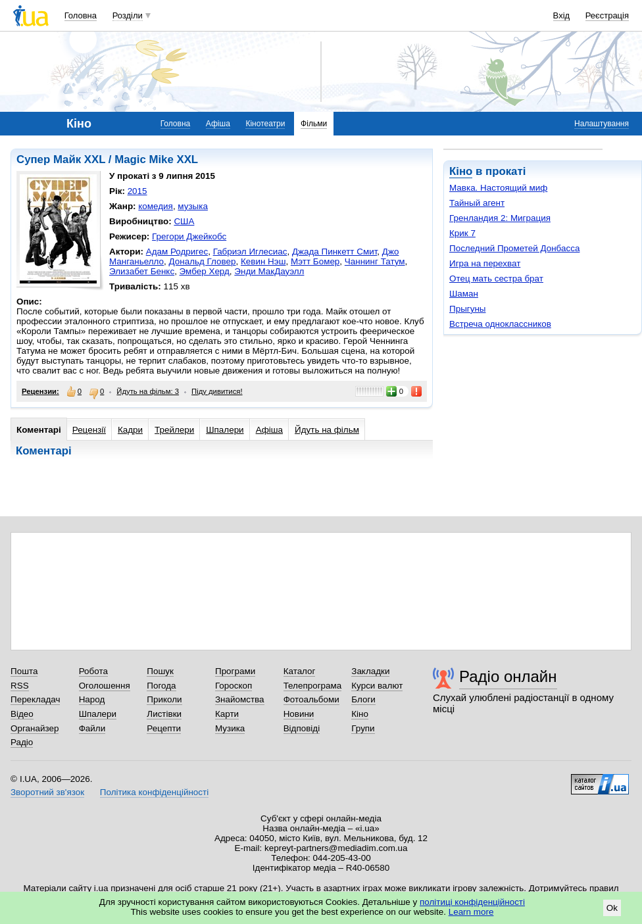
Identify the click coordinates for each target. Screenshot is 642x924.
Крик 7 (462, 233)
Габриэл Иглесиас (250, 251)
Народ (92, 699)
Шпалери (224, 430)
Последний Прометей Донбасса (514, 248)
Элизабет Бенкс (141, 271)
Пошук (160, 671)
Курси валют (377, 686)
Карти (227, 714)
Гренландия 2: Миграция (500, 218)
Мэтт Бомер (315, 261)
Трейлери (174, 430)
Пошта (24, 671)
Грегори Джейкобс (189, 236)
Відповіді (302, 728)
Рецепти (164, 728)
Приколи (164, 699)
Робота (93, 671)
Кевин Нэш (263, 261)
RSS (20, 686)
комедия (155, 206)
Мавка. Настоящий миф (498, 188)
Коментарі (38, 430)
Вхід (561, 15)
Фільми (314, 123)
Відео (22, 714)
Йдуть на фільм (327, 430)
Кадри (130, 430)
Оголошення (104, 686)
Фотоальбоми (311, 699)
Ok (612, 908)
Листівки (164, 714)
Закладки (370, 671)
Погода (161, 686)
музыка (193, 206)
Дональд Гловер (202, 261)
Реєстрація (607, 15)
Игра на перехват (484, 263)
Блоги (363, 699)
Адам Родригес (177, 251)
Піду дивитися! (217, 391)
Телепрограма (313, 686)
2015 (137, 191)
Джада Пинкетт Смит (334, 251)
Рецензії (89, 430)
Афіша (218, 123)
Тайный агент (477, 203)
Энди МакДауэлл (269, 271)
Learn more (471, 912)
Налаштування (601, 123)
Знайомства (239, 699)
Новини (299, 714)
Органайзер (35, 728)
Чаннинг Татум (375, 261)
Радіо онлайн (508, 676)
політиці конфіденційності (472, 902)
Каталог (300, 671)
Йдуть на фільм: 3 (147, 391)
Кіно (460, 171)
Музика (230, 728)
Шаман (463, 294)
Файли (92, 728)
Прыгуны (467, 309)
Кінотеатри (265, 123)
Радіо (22, 742)
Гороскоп (233, 686)
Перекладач (35, 699)
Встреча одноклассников (500, 324)
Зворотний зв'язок (47, 792)
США (184, 221)
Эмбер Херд (205, 271)
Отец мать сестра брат (496, 278)
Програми (235, 671)
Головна (80, 15)
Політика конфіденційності (154, 792)
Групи (362, 728)
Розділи (127, 15)
